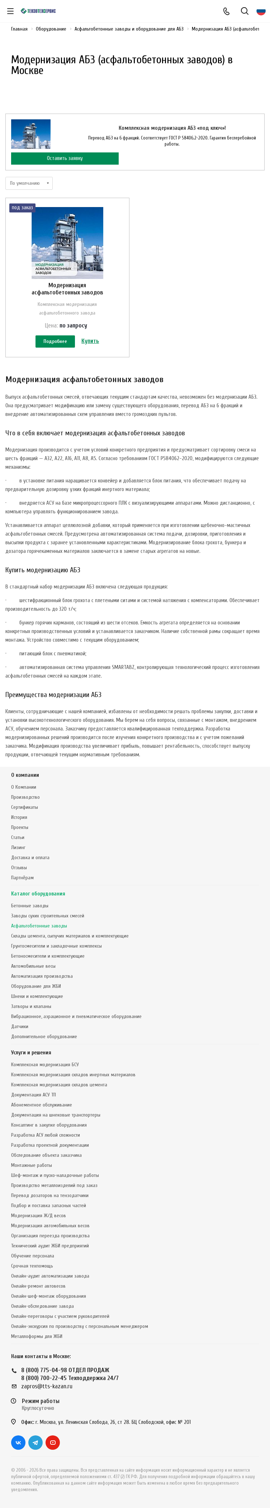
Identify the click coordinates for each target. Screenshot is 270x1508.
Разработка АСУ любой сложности (45, 1135)
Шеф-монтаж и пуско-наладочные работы (55, 1175)
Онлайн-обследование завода (42, 1306)
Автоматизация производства (42, 976)
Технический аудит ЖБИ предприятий (50, 1246)
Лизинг (18, 847)
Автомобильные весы (33, 966)
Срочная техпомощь (32, 1266)
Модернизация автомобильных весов (50, 1226)
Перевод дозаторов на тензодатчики (50, 1195)
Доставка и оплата (30, 857)
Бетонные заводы (29, 906)
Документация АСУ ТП (33, 1095)
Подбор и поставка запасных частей (48, 1205)
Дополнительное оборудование (44, 1036)
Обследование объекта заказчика (46, 1155)
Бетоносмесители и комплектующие (48, 956)
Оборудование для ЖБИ (36, 986)
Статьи (17, 837)
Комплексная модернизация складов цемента (59, 1085)
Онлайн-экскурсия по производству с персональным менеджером (79, 1326)
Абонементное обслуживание (41, 1105)
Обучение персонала (32, 1256)
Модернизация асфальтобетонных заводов (67, 289)
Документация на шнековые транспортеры (55, 1115)
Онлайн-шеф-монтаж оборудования (48, 1296)
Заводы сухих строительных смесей (47, 916)
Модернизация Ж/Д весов (38, 1216)
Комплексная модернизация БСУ (45, 1065)
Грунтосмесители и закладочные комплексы (56, 946)
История (19, 817)
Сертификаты (24, 807)
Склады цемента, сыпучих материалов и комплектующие (70, 936)
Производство (25, 797)
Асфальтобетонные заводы (39, 926)
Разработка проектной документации (50, 1145)
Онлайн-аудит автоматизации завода (50, 1276)
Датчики (19, 1026)
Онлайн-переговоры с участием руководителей (60, 1316)
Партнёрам (22, 878)
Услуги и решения (31, 1053)
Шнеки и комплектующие (37, 996)
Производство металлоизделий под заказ (54, 1185)
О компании (25, 775)
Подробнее (55, 341)
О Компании (23, 787)
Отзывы (19, 868)
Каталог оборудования (38, 894)
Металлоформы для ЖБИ (36, 1336)
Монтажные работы (31, 1165)
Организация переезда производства (50, 1236)
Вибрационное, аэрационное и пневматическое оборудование (76, 1016)
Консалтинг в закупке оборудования (49, 1125)
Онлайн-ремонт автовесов (38, 1286)
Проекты (19, 827)
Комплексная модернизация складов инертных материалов (73, 1075)
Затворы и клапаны (31, 1006)
